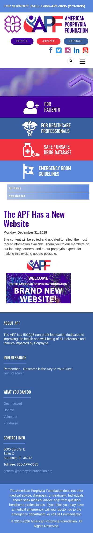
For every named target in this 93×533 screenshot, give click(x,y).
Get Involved (13, 403)
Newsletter (17, 195)
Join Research (14, 373)
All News (15, 187)
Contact (76, 41)
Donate (22, 41)
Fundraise (11, 423)
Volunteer (10, 417)
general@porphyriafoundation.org (28, 471)
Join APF (48, 41)
